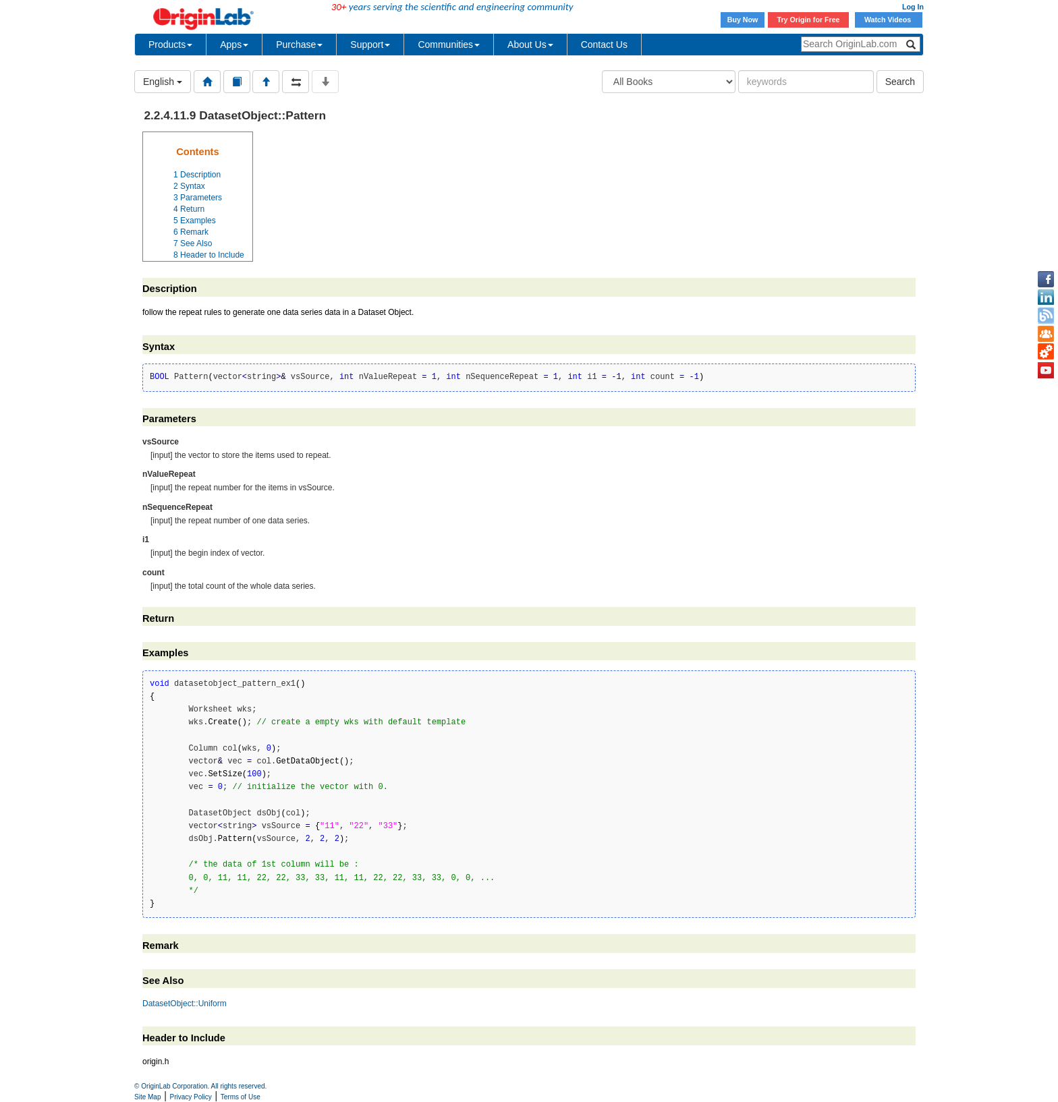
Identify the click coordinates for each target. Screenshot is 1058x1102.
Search (900, 81)
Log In (913, 7)
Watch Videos (888, 20)
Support (370, 44)
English (162, 81)
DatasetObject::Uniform (184, 1003)
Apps (234, 44)
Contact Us (604, 44)
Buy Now (742, 20)
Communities (449, 44)
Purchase (299, 44)
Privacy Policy (191, 1097)
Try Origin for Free (808, 20)
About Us (530, 44)
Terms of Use (240, 1097)
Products (170, 44)
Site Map (147, 1097)
